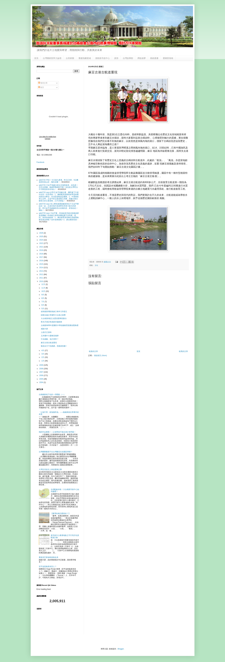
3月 (43, 354)
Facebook (40, 162)
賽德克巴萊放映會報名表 (48, 557)
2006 (41, 375)
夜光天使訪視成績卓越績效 (51, 322)
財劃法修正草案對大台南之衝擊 (53, 315)
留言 (41, 87)
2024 (41, 240)
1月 (43, 361)
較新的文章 (93, 351)
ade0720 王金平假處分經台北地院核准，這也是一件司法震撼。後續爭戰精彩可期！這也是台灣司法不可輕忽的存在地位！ (58, 187)
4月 (43, 350)
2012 (41, 274)
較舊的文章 (183, 351)
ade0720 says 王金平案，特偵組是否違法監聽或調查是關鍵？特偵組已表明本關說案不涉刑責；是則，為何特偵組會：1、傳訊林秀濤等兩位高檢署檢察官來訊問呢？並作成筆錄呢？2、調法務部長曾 (59, 216)
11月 (43, 288)
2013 (41, 271)
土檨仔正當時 (46, 332)
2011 (41, 278)
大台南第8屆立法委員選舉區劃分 (54, 318)
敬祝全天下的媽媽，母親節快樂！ (54, 346)
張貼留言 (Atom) (100, 355)
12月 (43, 284)
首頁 (36, 58)
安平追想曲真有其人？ (48, 566)
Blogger (121, 649)
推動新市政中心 (102, 58)
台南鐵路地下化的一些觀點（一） (52, 394)
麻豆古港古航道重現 (49, 343)
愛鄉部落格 (168, 58)
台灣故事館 (128, 58)
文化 (96, 265)
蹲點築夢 (142, 58)
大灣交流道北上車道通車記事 (50, 469)
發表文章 (43, 83)
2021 (41, 247)
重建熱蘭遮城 (84, 58)
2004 (41, 382)
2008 (41, 369)
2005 (41, 379)
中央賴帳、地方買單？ (50, 339)
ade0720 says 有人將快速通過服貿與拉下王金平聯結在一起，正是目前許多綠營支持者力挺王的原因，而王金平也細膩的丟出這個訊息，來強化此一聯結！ (59, 207)
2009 (41, 365)
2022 (41, 243)
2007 (41, 372)
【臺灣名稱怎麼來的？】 (60, 513)
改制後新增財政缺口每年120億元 (54, 311)
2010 (41, 281)
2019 (41, 250)
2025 (41, 236)
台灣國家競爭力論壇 (52, 58)
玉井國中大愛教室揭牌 (50, 336)
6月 (43, 305)
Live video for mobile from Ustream (47, 138)
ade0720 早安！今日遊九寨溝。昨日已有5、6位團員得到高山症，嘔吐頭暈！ (58, 181)
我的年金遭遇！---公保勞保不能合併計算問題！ (57, 432)
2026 (41, 233)
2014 (41, 267)
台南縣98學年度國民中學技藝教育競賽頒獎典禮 (59, 325)
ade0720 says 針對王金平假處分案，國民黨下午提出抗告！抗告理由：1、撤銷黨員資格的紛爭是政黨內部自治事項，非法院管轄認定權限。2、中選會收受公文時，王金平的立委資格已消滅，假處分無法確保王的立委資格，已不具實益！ (59, 196)
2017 (41, 257)
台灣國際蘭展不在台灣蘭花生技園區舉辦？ (55, 452)
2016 (41, 261)
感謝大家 (44, 329)
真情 (116, 58)
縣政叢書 (154, 58)
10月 (43, 291)
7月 (43, 302)
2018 (41, 254)
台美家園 (70, 58)
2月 (43, 357)
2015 (41, 264)
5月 (43, 309)
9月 (43, 295)
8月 (43, 298)
